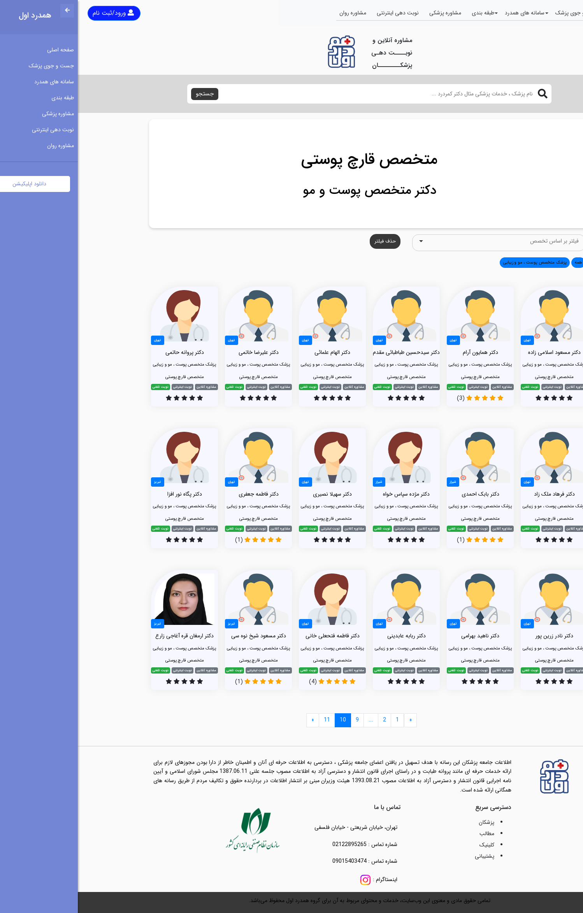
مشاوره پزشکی (367, 13)
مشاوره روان (275, 13)
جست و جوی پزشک (500, 13)
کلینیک (409, 845)
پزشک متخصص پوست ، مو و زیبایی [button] (457, 262)
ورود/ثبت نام (35, 13)
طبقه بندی (405, 13)
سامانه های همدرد (447, 13)
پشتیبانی (406, 856)
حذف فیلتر (307, 241)
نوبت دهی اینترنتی (320, 13)
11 (249, 720)
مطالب (409, 833)
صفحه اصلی (546, 13)
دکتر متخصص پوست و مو (291, 191)
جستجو (127, 94)
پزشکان (408, 822)
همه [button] (500, 262)
